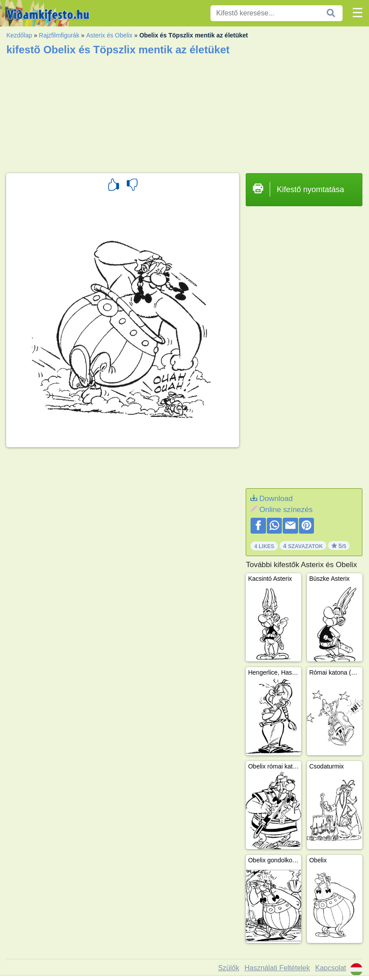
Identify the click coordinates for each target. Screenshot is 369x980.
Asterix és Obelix (109, 35)
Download (276, 498)
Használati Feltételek (277, 968)
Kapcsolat (330, 968)
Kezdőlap (19, 35)
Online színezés (286, 509)
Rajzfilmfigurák (59, 35)
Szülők (228, 968)
